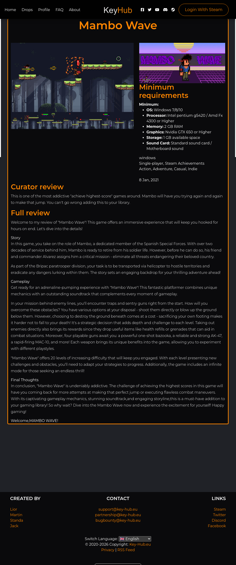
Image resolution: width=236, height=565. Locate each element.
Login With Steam (203, 9)
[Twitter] (149, 11)
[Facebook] (142, 11)
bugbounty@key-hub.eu (117, 520)
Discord (219, 520)
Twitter (219, 515)
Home (10, 10)
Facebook (217, 526)
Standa (16, 520)
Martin (16, 515)
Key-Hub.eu (140, 544)
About (74, 10)
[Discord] (165, 11)
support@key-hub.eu (117, 509)
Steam (220, 509)
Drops (27, 10)
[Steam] (173, 11)
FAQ (59, 10)
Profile (44, 10)
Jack (14, 526)
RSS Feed (126, 550)
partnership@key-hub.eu (118, 515)
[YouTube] (157, 11)
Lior (13, 509)
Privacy (107, 550)
